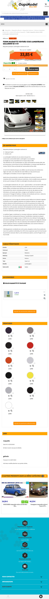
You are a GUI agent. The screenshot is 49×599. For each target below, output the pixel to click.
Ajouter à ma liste (9, 79)
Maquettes (8, 30)
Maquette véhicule (17, 30)
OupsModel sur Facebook (24, 527)
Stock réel (25, 570)
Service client (25, 548)
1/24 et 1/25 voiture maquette (17, 32)
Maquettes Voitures (28, 30)
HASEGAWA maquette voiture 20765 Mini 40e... (15, 505)
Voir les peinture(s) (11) (20, 73)
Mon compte (7, 587)
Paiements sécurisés (25, 559)
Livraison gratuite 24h (25, 537)
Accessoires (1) (33, 73)
